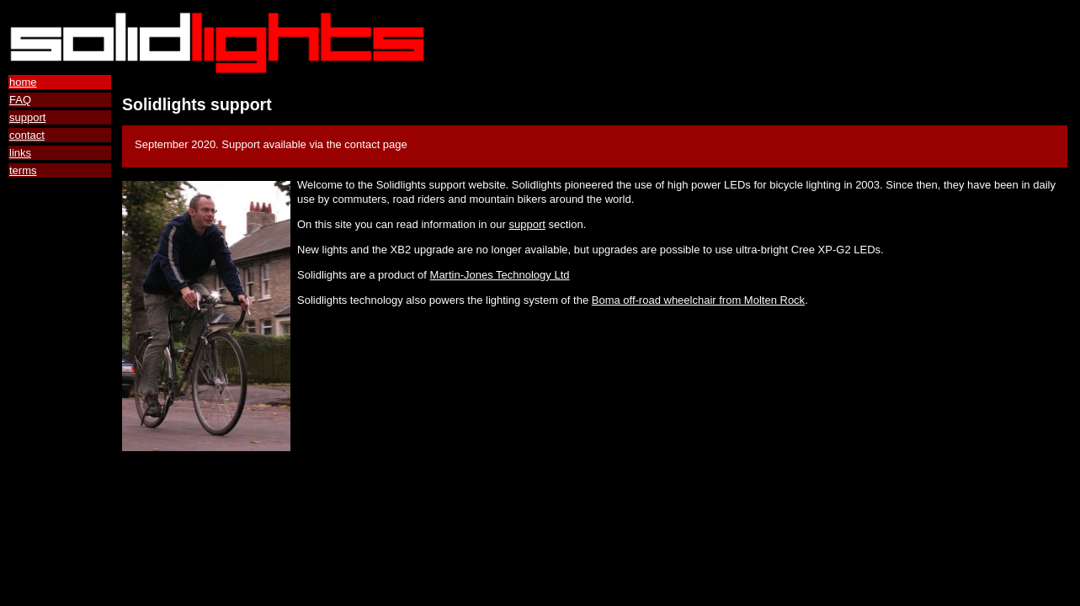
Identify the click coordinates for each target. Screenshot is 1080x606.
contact (27, 135)
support (27, 117)
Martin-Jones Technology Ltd (500, 274)
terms (23, 170)
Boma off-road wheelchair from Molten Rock (698, 300)
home (23, 82)
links (20, 152)
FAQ (20, 99)
